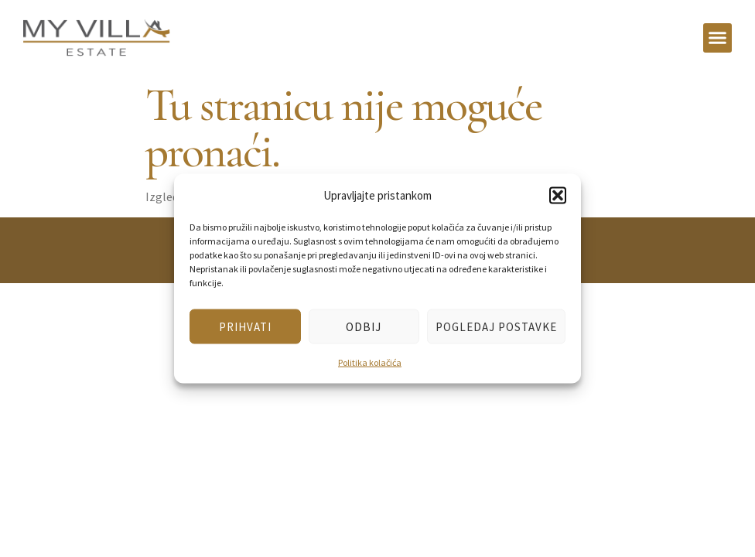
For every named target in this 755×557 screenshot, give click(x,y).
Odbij (363, 326)
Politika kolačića (369, 362)
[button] (557, 195)
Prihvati (245, 326)
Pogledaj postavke (496, 326)
